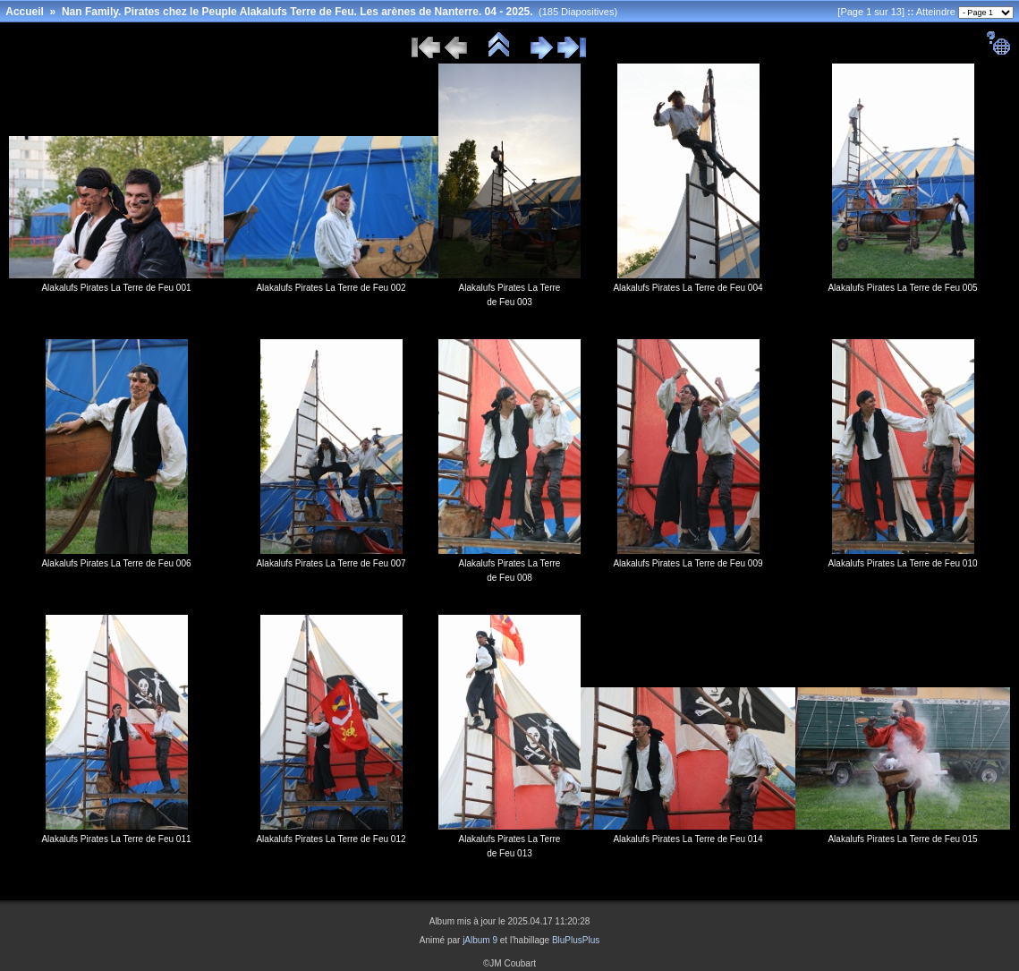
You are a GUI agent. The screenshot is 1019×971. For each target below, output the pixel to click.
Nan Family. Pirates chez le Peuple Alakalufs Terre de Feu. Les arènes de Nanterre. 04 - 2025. (297, 11)
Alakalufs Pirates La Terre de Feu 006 (116, 563)
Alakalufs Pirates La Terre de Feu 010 (902, 563)
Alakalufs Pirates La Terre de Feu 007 (330, 563)
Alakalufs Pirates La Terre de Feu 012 (330, 839)
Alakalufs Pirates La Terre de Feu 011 (116, 839)
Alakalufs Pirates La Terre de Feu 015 (902, 839)
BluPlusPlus (575, 940)
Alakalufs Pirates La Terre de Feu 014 (687, 839)
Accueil (24, 11)
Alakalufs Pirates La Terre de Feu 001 (116, 288)
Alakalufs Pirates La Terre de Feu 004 (687, 288)
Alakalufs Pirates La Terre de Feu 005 (902, 288)
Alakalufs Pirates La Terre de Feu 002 (330, 288)
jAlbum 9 (480, 940)
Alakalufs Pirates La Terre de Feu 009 (687, 563)
